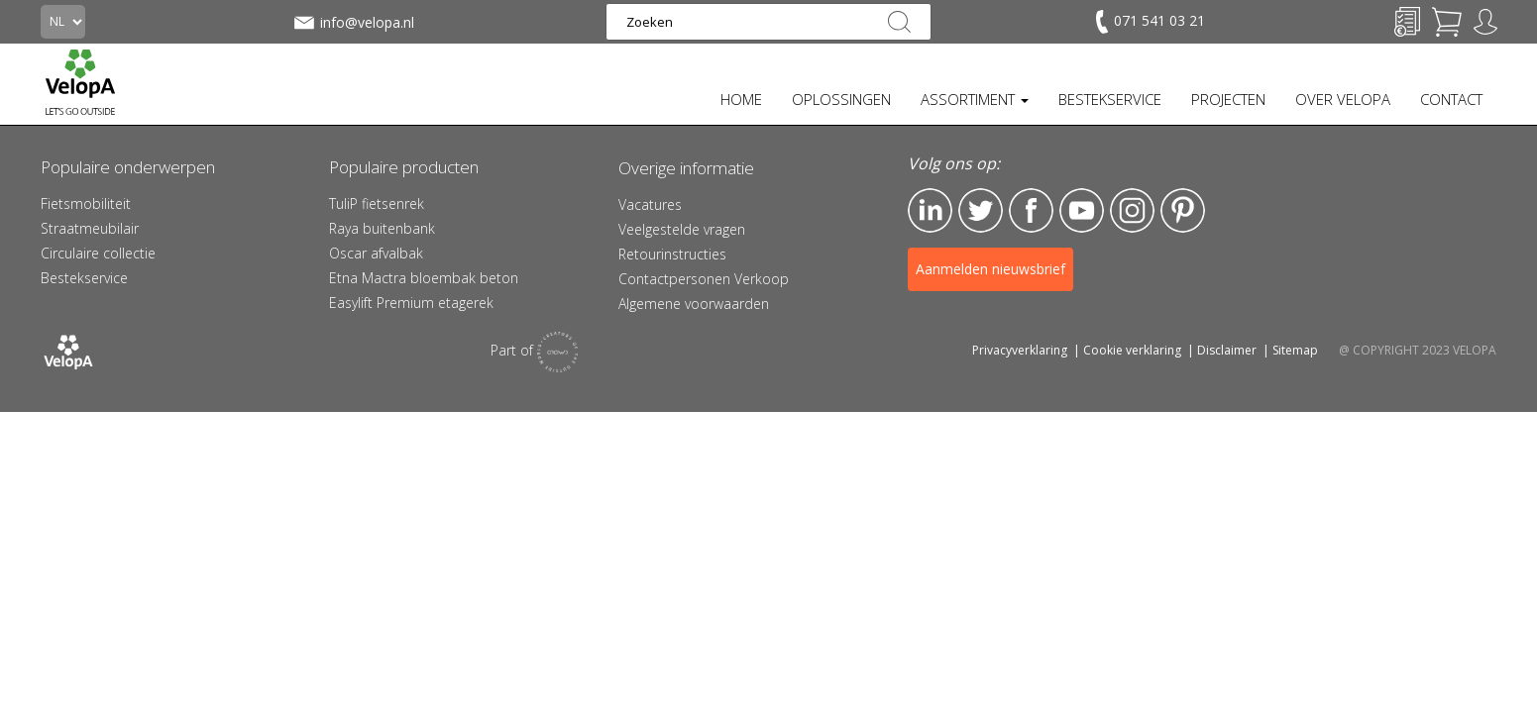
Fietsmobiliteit (86, 203)
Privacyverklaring (1019, 350)
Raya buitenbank (382, 228)
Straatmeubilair (90, 228)
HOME (741, 99)
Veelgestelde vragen (681, 229)
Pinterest (1182, 210)
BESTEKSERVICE (1109, 99)
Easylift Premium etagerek (411, 302)
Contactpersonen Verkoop (703, 278)
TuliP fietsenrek (376, 203)
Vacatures (650, 204)
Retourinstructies (672, 254)
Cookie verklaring (1132, 350)
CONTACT (1451, 99)
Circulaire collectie (98, 253)
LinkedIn (930, 210)
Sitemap (1295, 350)
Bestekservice (84, 277)
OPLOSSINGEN (841, 99)
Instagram (1132, 210)
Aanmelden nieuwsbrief (990, 268)
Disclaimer (1227, 350)
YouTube (1081, 210)
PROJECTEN (1228, 99)
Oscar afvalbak (376, 253)
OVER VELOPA (1342, 99)
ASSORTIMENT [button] (975, 99)
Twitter (980, 210)
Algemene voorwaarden (693, 303)
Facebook (1031, 210)
